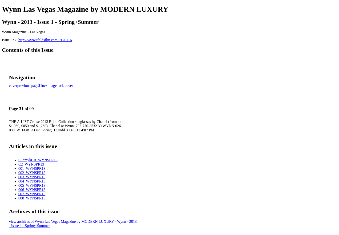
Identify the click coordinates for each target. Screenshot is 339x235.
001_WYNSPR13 (31, 168)
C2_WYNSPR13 (31, 164)
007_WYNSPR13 (31, 194)
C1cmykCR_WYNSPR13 (37, 160)
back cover (65, 86)
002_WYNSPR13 (31, 173)
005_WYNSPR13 (31, 185)
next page (49, 86)
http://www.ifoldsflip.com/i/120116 (45, 40)
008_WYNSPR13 (31, 198)
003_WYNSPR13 (31, 177)
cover (13, 86)
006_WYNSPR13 (31, 190)
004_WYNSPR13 (31, 181)
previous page (27, 86)
